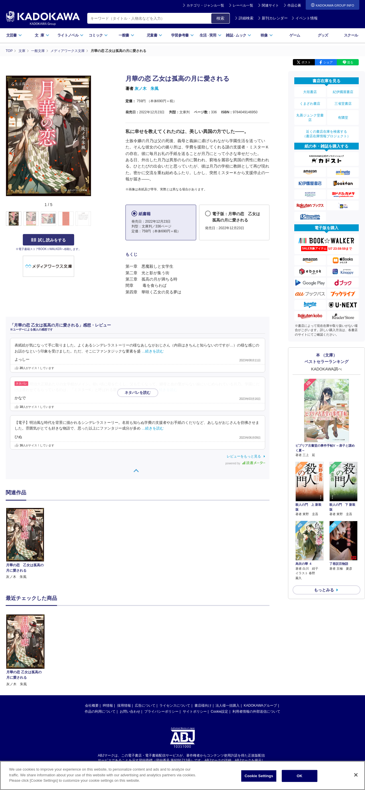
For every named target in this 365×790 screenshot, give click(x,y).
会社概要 (92, 706)
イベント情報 (304, 18)
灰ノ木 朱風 (147, 88)
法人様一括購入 (228, 706)
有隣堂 (343, 118)
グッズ (323, 35)
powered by (245, 463)
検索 (220, 18)
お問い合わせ (130, 712)
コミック (98, 35)
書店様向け (203, 706)
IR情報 (108, 706)
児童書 (154, 35)
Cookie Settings (259, 776)
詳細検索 (244, 18)
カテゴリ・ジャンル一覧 (205, 5)
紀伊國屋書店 (343, 92)
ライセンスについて (174, 706)
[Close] (356, 775)
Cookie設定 (219, 712)
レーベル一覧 (243, 5)
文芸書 (14, 35)
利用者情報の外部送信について (256, 712)
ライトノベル (70, 35)
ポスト (306, 62)
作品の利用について (100, 712)
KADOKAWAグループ (260, 706)
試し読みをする (48, 240)
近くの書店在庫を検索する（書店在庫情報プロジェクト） (326, 134)
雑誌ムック (238, 35)
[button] (94, 219)
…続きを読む (153, 351)
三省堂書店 (343, 104)
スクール (351, 35)
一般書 (126, 35)
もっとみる (324, 590)
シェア (328, 62)
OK (299, 776)
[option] (28, 544)
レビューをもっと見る (244, 456)
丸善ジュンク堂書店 (310, 117)
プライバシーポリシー (161, 712)
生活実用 (211, 35)
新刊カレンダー (273, 18)
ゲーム (294, 35)
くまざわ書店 (310, 104)
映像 (267, 35)
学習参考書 (182, 35)
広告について (145, 706)
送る (350, 62)
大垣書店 (310, 92)
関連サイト (270, 5)
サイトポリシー (195, 712)
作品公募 (294, 5)
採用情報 (124, 706)
